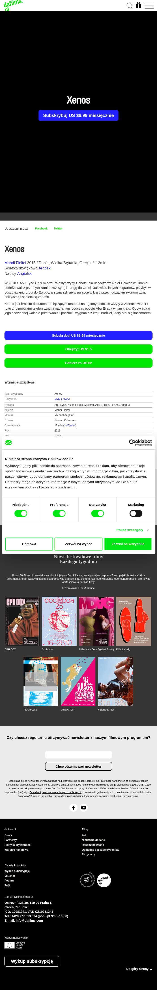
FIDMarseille (30, 709)
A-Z (84, 835)
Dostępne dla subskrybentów (100, 849)
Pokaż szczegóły (129, 530)
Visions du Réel (106, 709)
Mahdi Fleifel (15, 263)
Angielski (24, 273)
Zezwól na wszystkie (128, 544)
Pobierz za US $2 (78, 363)
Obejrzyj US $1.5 (78, 349)
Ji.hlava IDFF (68, 709)
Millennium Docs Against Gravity (96, 649)
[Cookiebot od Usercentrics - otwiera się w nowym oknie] (132, 442)
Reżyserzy (88, 854)
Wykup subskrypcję (32, 961)
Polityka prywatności (17, 844)
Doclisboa (47, 649)
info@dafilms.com (29, 920)
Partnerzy (10, 840)
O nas (8, 835)
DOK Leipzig (123, 649)
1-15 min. (69, 425)
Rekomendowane (93, 844)
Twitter (58, 228)
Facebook (41, 228)
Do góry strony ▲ (139, 969)
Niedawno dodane (93, 840)
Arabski (45, 268)
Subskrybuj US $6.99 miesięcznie (78, 115)
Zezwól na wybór (78, 544)
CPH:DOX (10, 649)
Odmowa (29, 544)
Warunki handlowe (16, 849)
